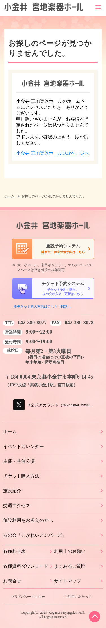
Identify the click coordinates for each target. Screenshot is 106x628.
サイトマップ (67, 581)
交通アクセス (16, 505)
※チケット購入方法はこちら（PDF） (42, 307)
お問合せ (12, 581)
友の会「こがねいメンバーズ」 (34, 535)
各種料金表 (14, 551)
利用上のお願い (70, 551)
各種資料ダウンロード (25, 566)
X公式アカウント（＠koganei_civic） (60, 405)
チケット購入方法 (21, 476)
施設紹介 (12, 490)
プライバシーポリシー (28, 597)
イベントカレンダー (23, 446)
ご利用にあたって (78, 597)
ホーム (9, 196)
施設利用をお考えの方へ (28, 520)
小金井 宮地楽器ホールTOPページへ (52, 153)
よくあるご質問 (70, 566)
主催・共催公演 (19, 461)
